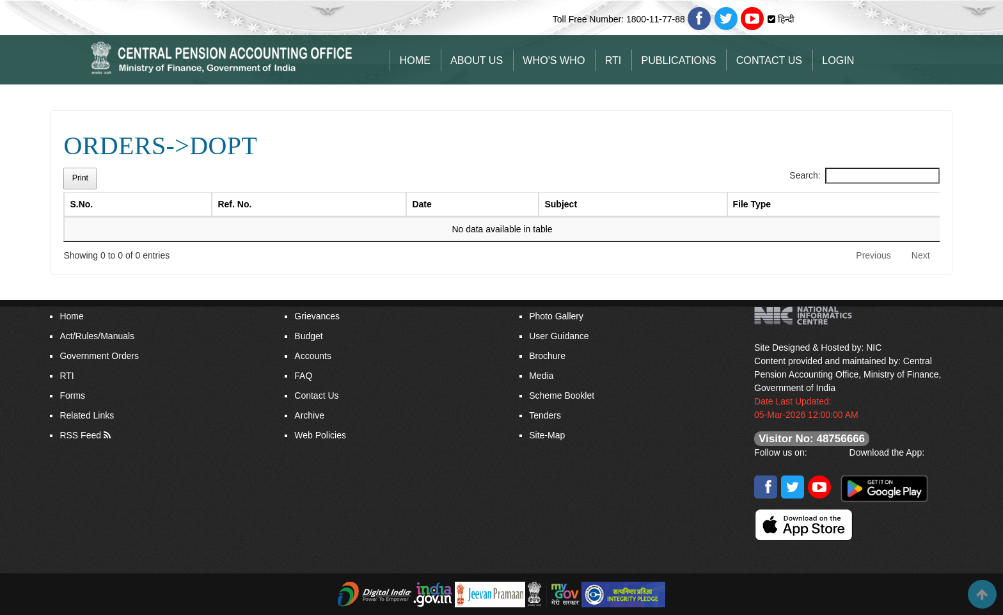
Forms (72, 395)
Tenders (545, 415)
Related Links (86, 415)
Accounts (312, 356)
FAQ (303, 376)
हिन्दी (784, 19)
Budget (308, 336)
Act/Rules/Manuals (96, 336)
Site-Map (547, 435)
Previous (873, 255)
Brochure (547, 356)
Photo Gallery (556, 316)
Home (415, 60)
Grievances (317, 316)
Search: (864, 176)
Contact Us (769, 60)
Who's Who (554, 60)
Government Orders (99, 356)
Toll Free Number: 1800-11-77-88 (619, 19)
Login (838, 60)
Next (921, 255)
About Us (476, 60)
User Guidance (558, 336)
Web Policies (320, 435)
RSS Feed (80, 435)
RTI (613, 60)
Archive (309, 415)
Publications (678, 60)
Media (541, 376)
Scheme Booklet (561, 395)
